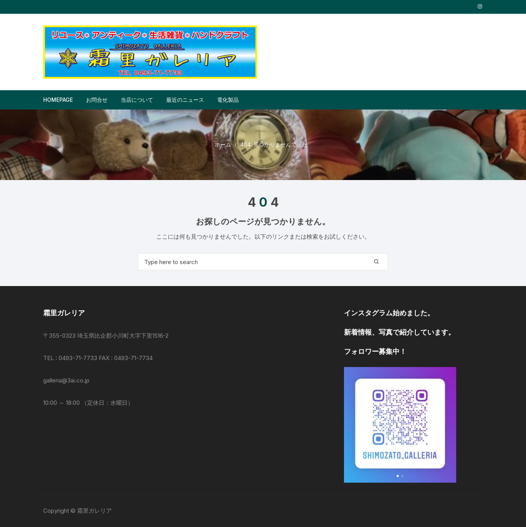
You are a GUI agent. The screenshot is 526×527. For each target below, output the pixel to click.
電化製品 (228, 99)
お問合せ (97, 99)
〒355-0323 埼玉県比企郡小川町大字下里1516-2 (106, 335)
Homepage (58, 99)
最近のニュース (185, 99)
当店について (137, 99)
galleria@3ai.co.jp (66, 380)
